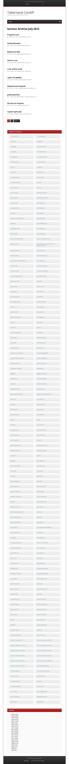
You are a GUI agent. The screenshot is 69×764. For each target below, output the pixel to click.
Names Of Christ (14, 522)
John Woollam (40, 435)
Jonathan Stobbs (41, 450)
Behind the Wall (13, 52)
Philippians (13, 568)
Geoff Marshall (40, 342)
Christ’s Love (12, 60)
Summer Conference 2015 (43, 640)
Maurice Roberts (41, 496)
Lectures (13, 471)
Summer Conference (16, 640)
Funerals (39, 332)
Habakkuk (39, 368)
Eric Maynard (40, 317)
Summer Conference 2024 (43, 660)
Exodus (38, 322)
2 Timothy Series (15, 182)
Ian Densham (40, 389)
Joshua (12, 455)
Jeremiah (39, 409)
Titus (38, 681)
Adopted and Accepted (16, 86)
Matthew (39, 491)
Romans (12, 614)
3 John (38, 182)
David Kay (13, 291)
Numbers (39, 532)
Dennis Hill (39, 291)
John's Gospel (14, 440)
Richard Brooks (40, 599)
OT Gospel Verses (15, 542)
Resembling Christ (41, 589)
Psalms (38, 583)
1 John (12, 141)
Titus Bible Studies (15, 686)
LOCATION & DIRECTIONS (37, 761)
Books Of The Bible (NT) (16, 238)
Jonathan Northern (41, 445)
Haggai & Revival (41, 373)
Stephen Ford (40, 635)
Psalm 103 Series (41, 578)
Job (11, 419)
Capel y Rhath (14, 250)
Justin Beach (40, 460)
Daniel (38, 281)
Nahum (39, 517)
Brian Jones (13, 244)
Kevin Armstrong (15, 466)
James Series (40, 404)
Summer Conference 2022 (43, 655)
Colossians (13, 266)
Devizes (39, 296)
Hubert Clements (41, 383)
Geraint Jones (14, 348)
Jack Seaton (39, 399)
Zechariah (13, 701)
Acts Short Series (41, 192)
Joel (38, 419)
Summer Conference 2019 (43, 650)
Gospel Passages (41, 358)
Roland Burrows (41, 609)
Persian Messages (15, 548)
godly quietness (13, 95)
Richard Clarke (14, 604)
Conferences (14, 271)
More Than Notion (15, 517)
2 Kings (38, 167)
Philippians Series (41, 568)
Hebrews (13, 378)
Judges (12, 460)
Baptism (12, 223)
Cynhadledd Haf (41, 276)
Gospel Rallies (14, 363)
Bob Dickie (13, 233)
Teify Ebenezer (14, 671)
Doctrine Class (40, 301)
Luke (12, 476)
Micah (12, 501)
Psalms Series (14, 589)
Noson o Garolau (15, 532)
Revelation (13, 594)
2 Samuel (39, 172)
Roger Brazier (14, 609)
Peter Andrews (40, 548)
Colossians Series (41, 266)
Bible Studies (14, 228)
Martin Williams (40, 486)
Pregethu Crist (13, 35)
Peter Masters (14, 553)
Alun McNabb (40, 208)
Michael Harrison (41, 501)
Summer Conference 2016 (17, 645)
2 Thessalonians (14, 177)
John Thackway (14, 435)
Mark (38, 481)
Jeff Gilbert (13, 409)
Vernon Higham (41, 691)
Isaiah (12, 399)
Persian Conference (42, 542)
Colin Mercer (40, 260)
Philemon (13, 558)
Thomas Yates (40, 676)
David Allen (13, 286)
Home (30, 1)
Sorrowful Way (14, 630)
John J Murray (14, 430)
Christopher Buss (41, 255)
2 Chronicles (13, 162)
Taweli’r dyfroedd (14, 112)
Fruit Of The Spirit (15, 332)
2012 (41, 1)
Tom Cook (13, 691)
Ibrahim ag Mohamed (16, 394)
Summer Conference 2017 (43, 645)
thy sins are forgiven (15, 103)
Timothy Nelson (14, 681)
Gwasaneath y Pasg (15, 368)
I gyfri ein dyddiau (14, 77)
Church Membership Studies (17, 260)
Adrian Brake (14, 197)
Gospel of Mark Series (16, 358)
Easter (12, 307)
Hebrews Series (41, 378)
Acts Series (13, 192)
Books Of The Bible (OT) (42, 238)
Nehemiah (39, 522)
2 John (12, 167)
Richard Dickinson (41, 604)
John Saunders (40, 430)
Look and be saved (14, 69)
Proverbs (13, 578)
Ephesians (39, 312)
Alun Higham (14, 208)
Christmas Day (14, 255)
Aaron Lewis (13, 187)
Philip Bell (39, 558)
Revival (38, 594)
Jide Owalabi (40, 414)
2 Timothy (39, 177)
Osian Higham (40, 537)
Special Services (14, 635)
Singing (12, 625)
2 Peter (12, 172)
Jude (38, 455)
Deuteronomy (14, 296)
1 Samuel (13, 151)
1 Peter (12, 146)
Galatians (13, 337)
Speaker (39, 630)
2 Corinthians (40, 162)
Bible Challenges (41, 223)
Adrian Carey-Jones (41, 197)
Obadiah (13, 537)
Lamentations (40, 466)
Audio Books (40, 218)
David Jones (40, 286)
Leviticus (39, 471)
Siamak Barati (40, 619)
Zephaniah (39, 701)
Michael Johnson (14, 507)
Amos (12, 213)
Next (17, 121)
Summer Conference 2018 (17, 650)
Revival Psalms (14, 599)
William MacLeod (41, 696)
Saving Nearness (13, 43)
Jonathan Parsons (15, 450)
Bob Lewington (40, 233)
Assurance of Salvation (16, 218)
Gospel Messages (41, 353)
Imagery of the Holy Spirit (43, 394)
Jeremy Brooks (14, 414)
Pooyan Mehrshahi (41, 573)
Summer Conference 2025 (17, 665)
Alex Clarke (13, 203)
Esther (12, 322)
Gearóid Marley (41, 337)
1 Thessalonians (41, 151)
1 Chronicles (13, 136)
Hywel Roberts (14, 389)
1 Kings (38, 141)
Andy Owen (40, 213)
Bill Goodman (40, 228)
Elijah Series (13, 312)
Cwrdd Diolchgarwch (15, 276)
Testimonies (13, 676)
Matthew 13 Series (15, 496)
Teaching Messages (41, 665)
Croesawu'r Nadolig (41, 271)
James (12, 404)
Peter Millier (40, 553)
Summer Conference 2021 (17, 655)
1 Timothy (13, 156)
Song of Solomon (41, 625)
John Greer (39, 424)
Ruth (12, 619)
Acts (38, 187)
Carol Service (40, 250)
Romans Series (40, 614)
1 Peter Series (40, 146)
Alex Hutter (39, 203)
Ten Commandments (42, 671)
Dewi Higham (14, 301)
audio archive (35, 1)
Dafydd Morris (14, 281)
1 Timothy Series (41, 156)
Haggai (12, 373)
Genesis (12, 342)
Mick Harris (39, 507)
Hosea (12, 383)
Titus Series (40, 686)
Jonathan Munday (15, 445)
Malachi (39, 476)
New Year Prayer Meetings (43, 527)
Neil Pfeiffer (13, 527)
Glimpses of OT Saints (16, 353)
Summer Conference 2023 (17, 660)
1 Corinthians (40, 136)
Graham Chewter (41, 363)
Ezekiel (12, 327)
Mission (39, 512)
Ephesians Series (15, 317)
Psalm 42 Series (14, 583)
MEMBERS (26, 761)
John (12, 424)
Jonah (38, 440)
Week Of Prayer (14, 696)
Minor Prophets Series (16, 512)
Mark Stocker (14, 486)
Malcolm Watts (14, 481)
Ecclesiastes (40, 307)
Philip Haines (14, 563)
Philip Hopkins (40, 563)
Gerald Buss (40, 348)
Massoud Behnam (15, 491)
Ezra (38, 327)
